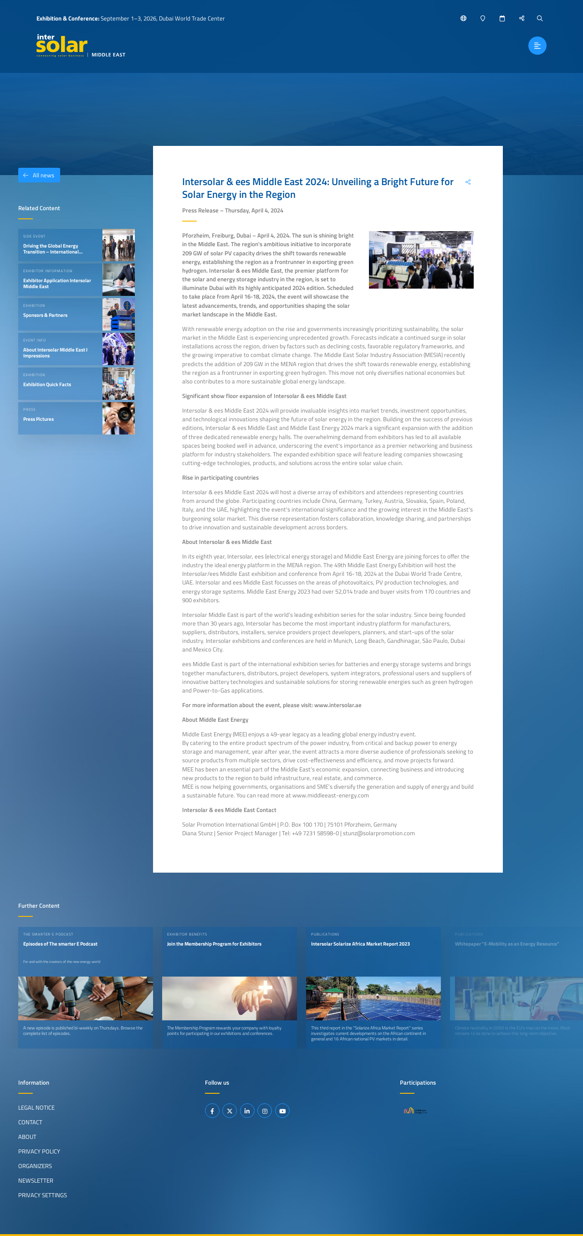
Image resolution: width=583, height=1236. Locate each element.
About (27, 1136)
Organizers (35, 1165)
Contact (30, 1122)
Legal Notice (36, 1107)
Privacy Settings (42, 1195)
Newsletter (35, 1180)
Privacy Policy (39, 1151)
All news (36, 175)
